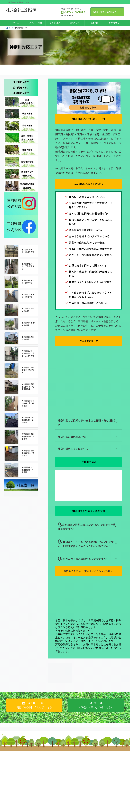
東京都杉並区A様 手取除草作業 (28, 266)
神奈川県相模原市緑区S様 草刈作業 (28, 420)
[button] (34, 707)
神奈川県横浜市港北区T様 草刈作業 (28, 469)
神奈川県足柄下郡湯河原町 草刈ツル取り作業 (28, 353)
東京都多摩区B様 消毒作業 (28, 281)
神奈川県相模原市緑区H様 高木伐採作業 (28, 386)
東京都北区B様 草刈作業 (28, 338)
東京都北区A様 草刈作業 (28, 309)
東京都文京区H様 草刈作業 (28, 295)
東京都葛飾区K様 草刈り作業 (28, 250)
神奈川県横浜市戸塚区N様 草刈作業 (28, 403)
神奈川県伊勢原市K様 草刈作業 (28, 370)
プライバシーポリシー (27, 760)
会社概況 (11, 760)
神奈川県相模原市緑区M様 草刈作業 (28, 453)
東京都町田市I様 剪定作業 (29, 323)
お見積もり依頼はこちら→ (107, 11)
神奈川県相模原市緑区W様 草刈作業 (28, 436)
